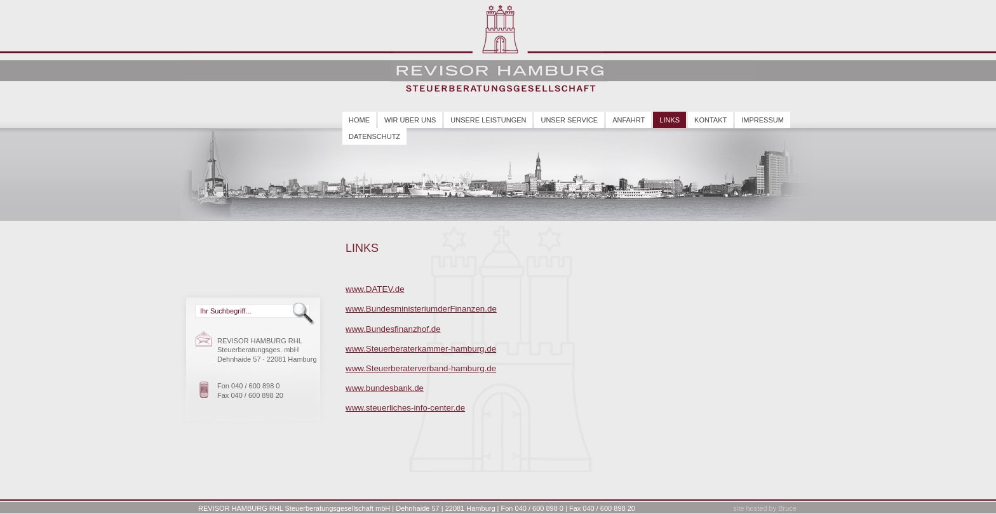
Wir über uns (410, 120)
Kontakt (710, 120)
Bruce (787, 508)
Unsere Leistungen (488, 120)
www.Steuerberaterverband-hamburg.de (421, 368)
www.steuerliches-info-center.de (405, 407)
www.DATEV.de (375, 289)
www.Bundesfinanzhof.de (393, 329)
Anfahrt (628, 120)
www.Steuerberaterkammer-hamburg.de (421, 348)
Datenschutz (374, 136)
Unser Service (569, 120)
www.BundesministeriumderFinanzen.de (421, 308)
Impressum (762, 120)
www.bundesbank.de (385, 388)
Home (359, 120)
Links (669, 120)
